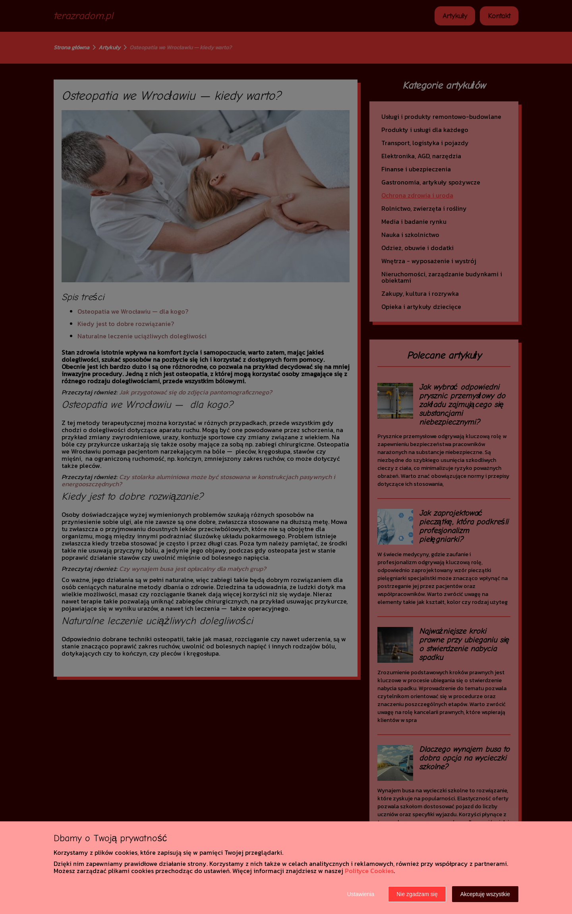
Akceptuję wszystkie (485, 894)
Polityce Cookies (369, 870)
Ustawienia (360, 894)
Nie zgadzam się (417, 894)
